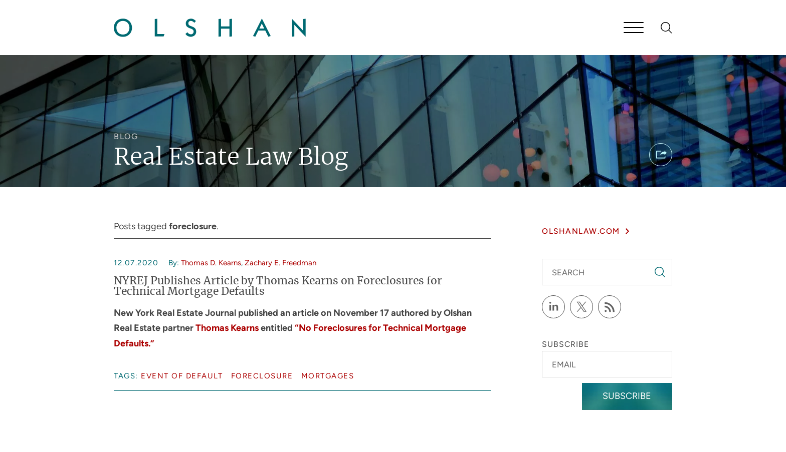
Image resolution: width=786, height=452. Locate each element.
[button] (660, 154)
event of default (182, 375)
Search (568, 272)
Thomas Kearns (227, 327)
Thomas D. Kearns (211, 262)
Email (563, 364)
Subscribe (627, 395)
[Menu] (634, 28)
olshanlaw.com (581, 231)
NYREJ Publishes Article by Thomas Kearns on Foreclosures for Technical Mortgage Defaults (278, 286)
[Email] (607, 364)
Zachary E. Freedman (280, 262)
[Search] (666, 28)
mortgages (327, 375)
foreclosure (262, 375)
